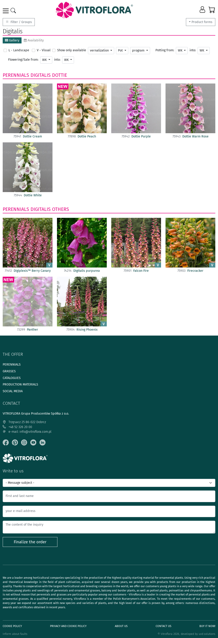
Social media (13, 391)
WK (180, 50)
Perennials (16, 75)
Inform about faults (15, 634)
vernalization (100, 50)
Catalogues (12, 378)
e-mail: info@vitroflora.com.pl (27, 432)
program (138, 50)
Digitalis (41, 75)
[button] (203, 9)
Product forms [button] (202, 22)
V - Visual (43, 50)
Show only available (71, 50)
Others (60, 209)
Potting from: (164, 50)
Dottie (59, 75)
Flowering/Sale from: (23, 60)
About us (121, 626)
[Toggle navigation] (6, 11)
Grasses (9, 371)
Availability (34, 40)
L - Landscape (19, 50)
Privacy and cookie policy (68, 626)
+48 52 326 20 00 (17, 427)
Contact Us (163, 626)
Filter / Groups (19, 22)
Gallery (12, 40)
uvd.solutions (207, 634)
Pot (121, 50)
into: (193, 50)
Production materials (20, 384)
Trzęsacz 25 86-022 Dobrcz (24, 422)
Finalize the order (30, 541)
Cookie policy (12, 626)
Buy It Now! (207, 626)
